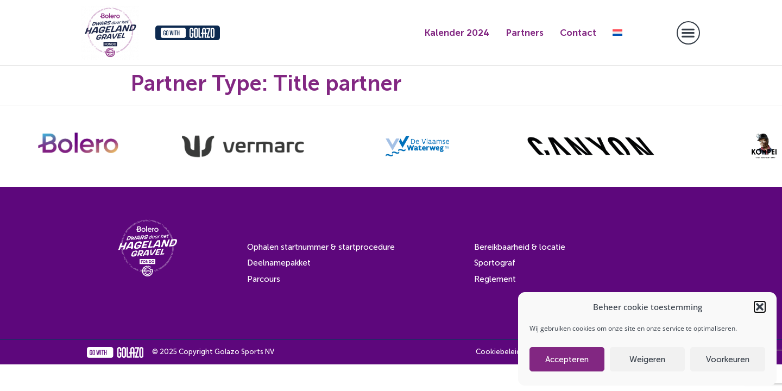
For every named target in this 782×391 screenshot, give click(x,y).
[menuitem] (617, 32)
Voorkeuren (727, 359)
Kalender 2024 (456, 32)
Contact (578, 32)
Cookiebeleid (498, 352)
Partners (525, 32)
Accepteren (567, 359)
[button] (759, 306)
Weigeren (647, 359)
